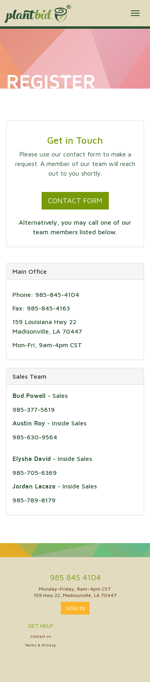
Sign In (75, 608)
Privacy (49, 644)
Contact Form (75, 200)
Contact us (40, 636)
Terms (30, 644)
